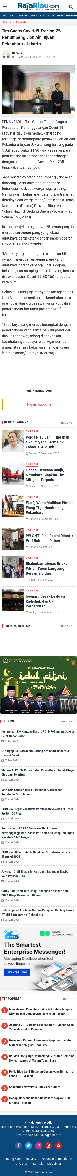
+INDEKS (66, 422)
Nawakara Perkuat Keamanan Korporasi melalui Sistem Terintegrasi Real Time (40, 1043)
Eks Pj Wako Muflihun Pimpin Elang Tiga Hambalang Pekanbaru (50, 508)
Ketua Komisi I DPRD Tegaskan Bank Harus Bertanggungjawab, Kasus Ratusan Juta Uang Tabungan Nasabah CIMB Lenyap (37, 833)
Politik (44, 15)
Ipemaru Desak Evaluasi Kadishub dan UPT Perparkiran (45, 601)
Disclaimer (54, 1163)
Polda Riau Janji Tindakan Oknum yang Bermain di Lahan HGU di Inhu (47, 442)
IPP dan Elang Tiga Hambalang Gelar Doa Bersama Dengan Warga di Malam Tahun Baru (41, 1058)
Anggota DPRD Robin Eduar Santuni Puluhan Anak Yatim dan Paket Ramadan (41, 1027)
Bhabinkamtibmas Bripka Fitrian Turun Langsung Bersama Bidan (46, 568)
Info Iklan (22, 1163)
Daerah (22, 15)
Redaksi (31, 1159)
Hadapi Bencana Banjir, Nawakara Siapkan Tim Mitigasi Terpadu (45, 475)
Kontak (38, 1163)
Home (7, 22)
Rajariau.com (39, 404)
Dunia (33, 15)
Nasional (9, 15)
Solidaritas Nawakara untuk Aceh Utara (34, 1087)
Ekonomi (57, 15)
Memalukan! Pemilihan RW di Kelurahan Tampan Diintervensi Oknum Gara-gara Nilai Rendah (40, 1011)
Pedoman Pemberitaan (56, 1159)
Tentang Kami (12, 1159)
